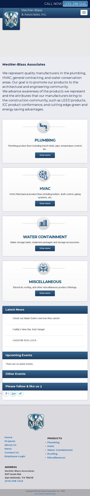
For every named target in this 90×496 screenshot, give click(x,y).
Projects (10, 441)
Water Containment (60, 449)
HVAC (50, 446)
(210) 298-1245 (75, 4)
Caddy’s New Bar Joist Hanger (29, 329)
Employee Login (15, 456)
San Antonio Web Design (45, 494)
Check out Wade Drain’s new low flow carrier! (36, 318)
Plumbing (53, 442)
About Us (10, 444)
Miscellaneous (56, 457)
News (8, 448)
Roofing (52, 453)
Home (8, 437)
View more (45, 155)
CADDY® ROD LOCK (24, 340)
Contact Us (12, 452)
